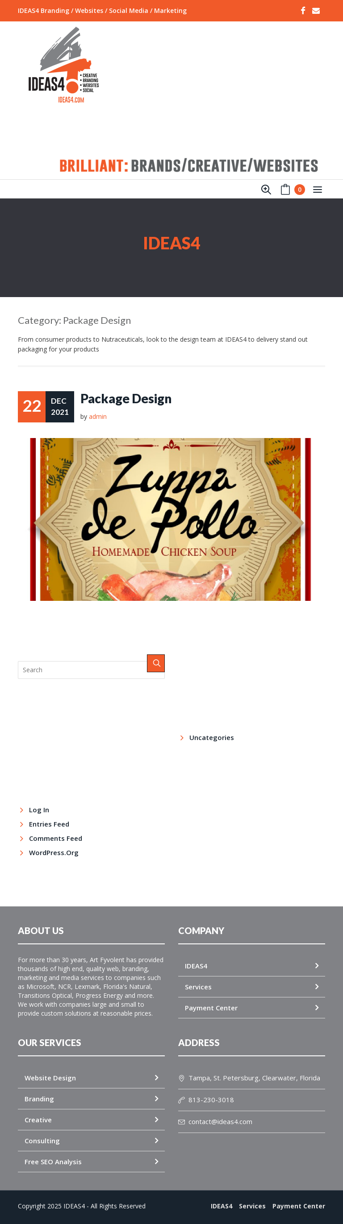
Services (198, 986)
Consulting (42, 1140)
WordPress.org (54, 852)
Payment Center (211, 1007)
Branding (39, 1098)
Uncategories (211, 737)
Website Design (50, 1077)
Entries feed (49, 823)
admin (98, 416)
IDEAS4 (196, 965)
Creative (38, 1119)
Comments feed (55, 838)
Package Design (126, 398)
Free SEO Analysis (53, 1161)
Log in (39, 809)
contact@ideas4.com (215, 1121)
